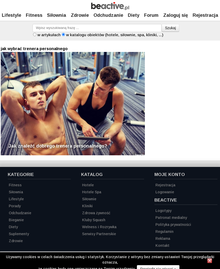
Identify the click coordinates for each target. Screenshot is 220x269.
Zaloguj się (175, 15)
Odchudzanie (108, 15)
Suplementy (19, 234)
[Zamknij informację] (209, 261)
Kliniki (87, 206)
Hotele (88, 185)
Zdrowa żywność (96, 213)
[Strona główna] (110, 8)
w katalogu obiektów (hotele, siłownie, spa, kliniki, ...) (114, 35)
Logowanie (164, 192)
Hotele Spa (91, 192)
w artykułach (49, 35)
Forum (151, 15)
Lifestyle (11, 15)
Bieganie (16, 220)
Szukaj (170, 28)
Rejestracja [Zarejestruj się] (205, 15)
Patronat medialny (171, 218)
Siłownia (56, 15)
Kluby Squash (93, 220)
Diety (133, 15)
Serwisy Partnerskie (99, 234)
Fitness (34, 15)
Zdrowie (80, 15)
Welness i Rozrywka (99, 227)
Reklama (162, 238)
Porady (15, 206)
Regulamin (164, 231)
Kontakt (162, 245)
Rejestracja (165, 185)
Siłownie (89, 199)
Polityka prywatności (173, 224)
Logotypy (163, 211)
